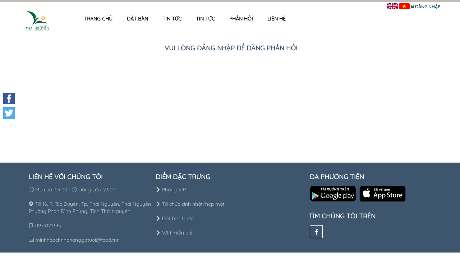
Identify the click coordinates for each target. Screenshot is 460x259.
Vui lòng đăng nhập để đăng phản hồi (231, 48)
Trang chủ (98, 18)
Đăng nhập (427, 6)
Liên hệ (276, 18)
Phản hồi (241, 18)
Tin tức (171, 18)
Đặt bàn (137, 18)
